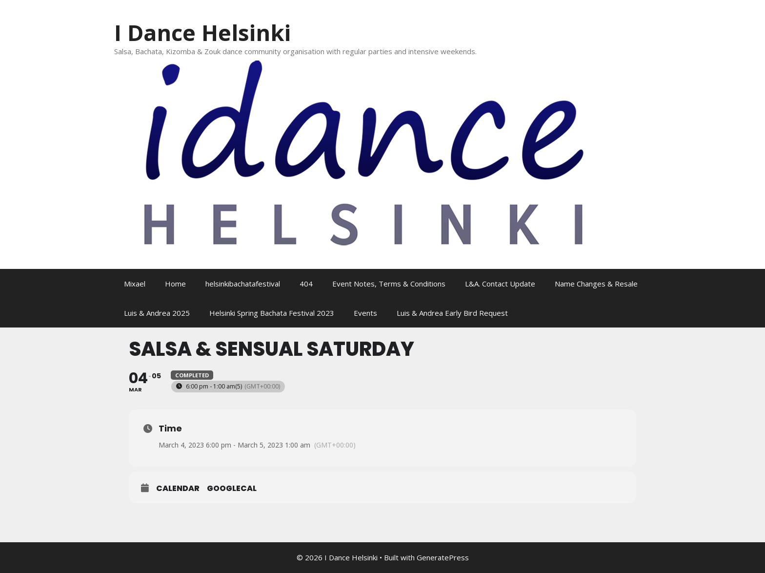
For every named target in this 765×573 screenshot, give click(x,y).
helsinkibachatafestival (242, 283)
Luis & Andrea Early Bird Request (452, 313)
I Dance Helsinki (202, 32)
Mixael (134, 283)
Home (175, 283)
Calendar (178, 488)
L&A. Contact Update (500, 283)
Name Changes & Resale (596, 283)
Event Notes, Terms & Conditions (388, 283)
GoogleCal (232, 488)
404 (306, 283)
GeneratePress (443, 557)
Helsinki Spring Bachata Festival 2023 (271, 313)
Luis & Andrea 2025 (157, 313)
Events (365, 313)
